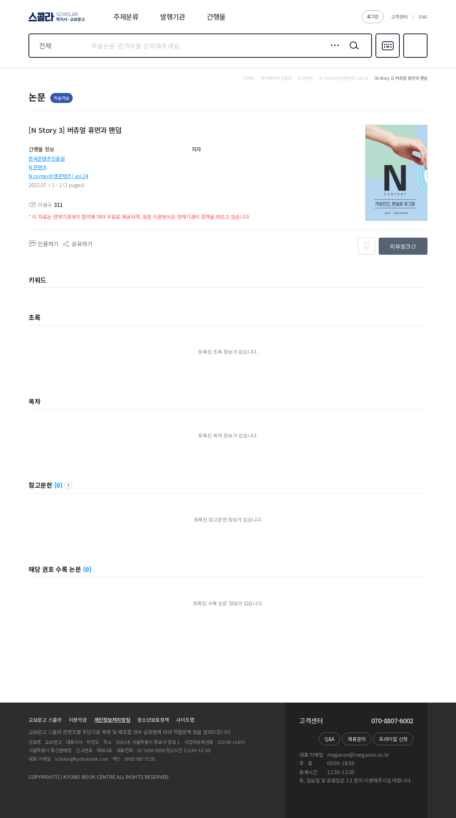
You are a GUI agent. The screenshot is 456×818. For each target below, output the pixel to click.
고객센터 (399, 16)
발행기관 (172, 16)
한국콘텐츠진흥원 (46, 158)
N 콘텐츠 (37, 167)
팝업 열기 (68, 485)
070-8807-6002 (392, 721)
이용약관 (78, 719)
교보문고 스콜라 (45, 719)
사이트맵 (185, 719)
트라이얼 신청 (393, 738)
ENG (423, 16)
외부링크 (400, 246)
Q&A (330, 738)
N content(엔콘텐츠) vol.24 (58, 176)
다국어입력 (387, 57)
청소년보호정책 (153, 719)
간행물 (216, 16)
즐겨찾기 (414, 57)
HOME (249, 78)
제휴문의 (357, 738)
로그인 (372, 16)
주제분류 (126, 16)
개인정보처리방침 (112, 719)
